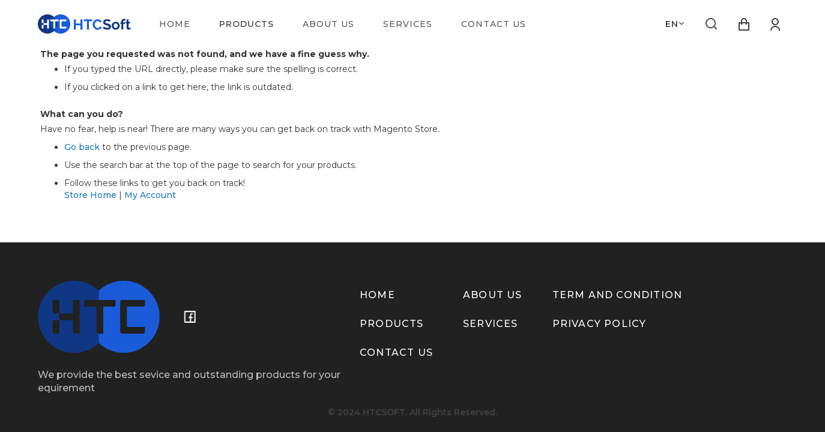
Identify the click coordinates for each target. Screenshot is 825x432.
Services (490, 323)
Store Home (90, 195)
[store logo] (84, 24)
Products (392, 323)
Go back (82, 147)
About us (492, 295)
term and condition (617, 295)
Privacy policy (599, 323)
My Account (150, 195)
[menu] (350, 24)
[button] (674, 24)
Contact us (396, 352)
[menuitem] (175, 24)
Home (377, 295)
